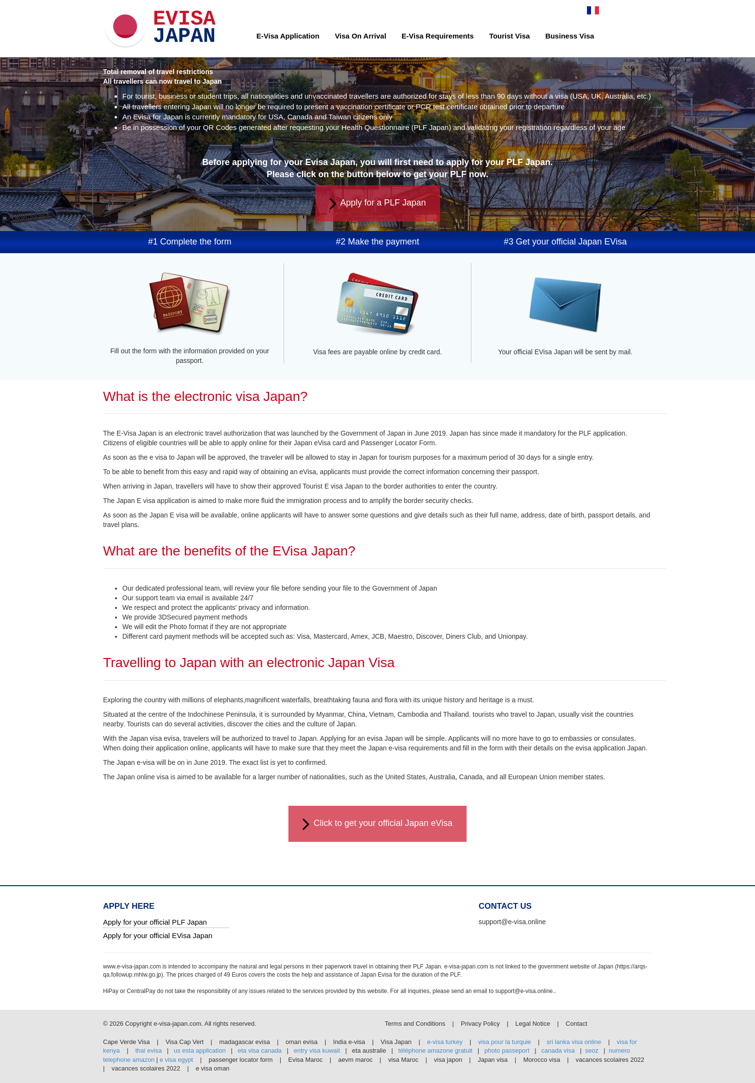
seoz (591, 1050)
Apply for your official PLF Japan (155, 922)
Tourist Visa (509, 36)
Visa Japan (396, 1041)
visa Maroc (403, 1059)
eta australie (370, 1050)
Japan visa (493, 1059)
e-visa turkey (445, 1041)
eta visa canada (260, 1050)
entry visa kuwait (317, 1050)
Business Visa (569, 36)
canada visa (557, 1050)
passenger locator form (240, 1059)
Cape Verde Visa (126, 1041)
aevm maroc (355, 1059)
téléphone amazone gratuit (435, 1050)
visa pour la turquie (504, 1041)
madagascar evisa (244, 1041)
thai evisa (148, 1050)
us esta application (200, 1050)
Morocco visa (541, 1059)
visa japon (448, 1059)
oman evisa (301, 1041)
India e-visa (349, 1041)
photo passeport (506, 1050)
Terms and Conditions (416, 1023)
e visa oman (213, 1068)
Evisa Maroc (305, 1059)
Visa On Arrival (360, 36)
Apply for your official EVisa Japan (157, 935)
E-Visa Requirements (438, 36)
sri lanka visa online (574, 1041)
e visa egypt (176, 1059)
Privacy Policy (481, 1023)
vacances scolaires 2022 (610, 1059)
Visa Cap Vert (185, 1041)
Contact (576, 1023)
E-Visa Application (288, 36)
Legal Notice (533, 1023)
